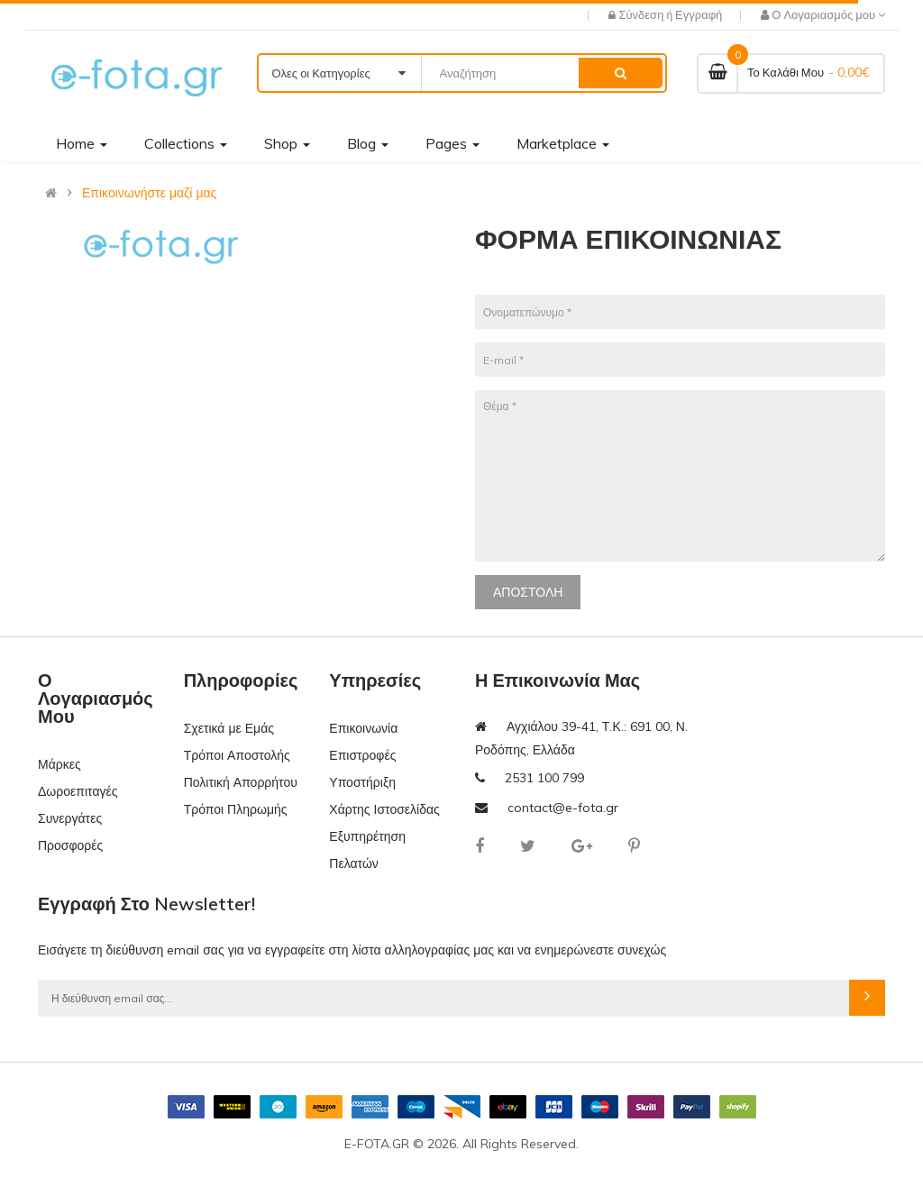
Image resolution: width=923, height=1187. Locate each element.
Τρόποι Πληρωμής (236, 809)
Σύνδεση (642, 14)
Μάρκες (59, 764)
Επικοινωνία (363, 728)
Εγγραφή (698, 14)
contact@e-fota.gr (562, 807)
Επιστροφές (362, 755)
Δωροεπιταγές (77, 791)
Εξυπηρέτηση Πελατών (367, 850)
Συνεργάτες (70, 818)
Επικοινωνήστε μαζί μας (149, 193)
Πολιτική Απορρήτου (240, 782)
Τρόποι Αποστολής (237, 755)
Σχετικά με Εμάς (229, 728)
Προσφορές (70, 845)
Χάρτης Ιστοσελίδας (384, 809)
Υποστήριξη (362, 782)
